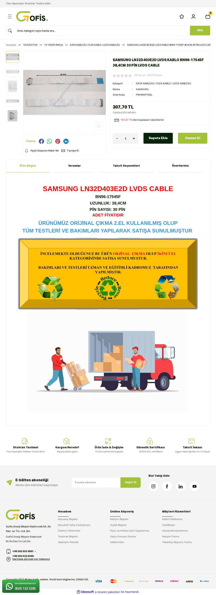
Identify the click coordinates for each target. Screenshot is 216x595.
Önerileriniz (180, 165)
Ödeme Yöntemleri (69, 531)
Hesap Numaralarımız (175, 531)
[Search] (107, 30)
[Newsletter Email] (106, 482)
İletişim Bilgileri (119, 519)
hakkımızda (117, 542)
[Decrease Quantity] (117, 138)
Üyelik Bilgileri (118, 525)
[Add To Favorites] (98, 126)
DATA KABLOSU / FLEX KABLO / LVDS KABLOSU (163, 83)
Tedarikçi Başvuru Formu (177, 542)
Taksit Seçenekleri (126, 165)
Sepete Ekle (158, 137)
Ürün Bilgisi (28, 165)
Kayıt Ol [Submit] (130, 482)
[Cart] (207, 16)
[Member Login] (193, 16)
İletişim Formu (170, 536)
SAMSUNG (142, 89)
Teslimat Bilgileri (68, 536)
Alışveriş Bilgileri (68, 519)
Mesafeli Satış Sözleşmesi (74, 525)
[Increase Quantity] (134, 138)
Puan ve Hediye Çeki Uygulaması (129, 531)
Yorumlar (74, 165)
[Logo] (32, 16)
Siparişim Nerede (68, 542)
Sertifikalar (168, 525)
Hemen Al (192, 137)
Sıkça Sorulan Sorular (123, 536)
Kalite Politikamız (172, 519)
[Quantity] (125, 138)
